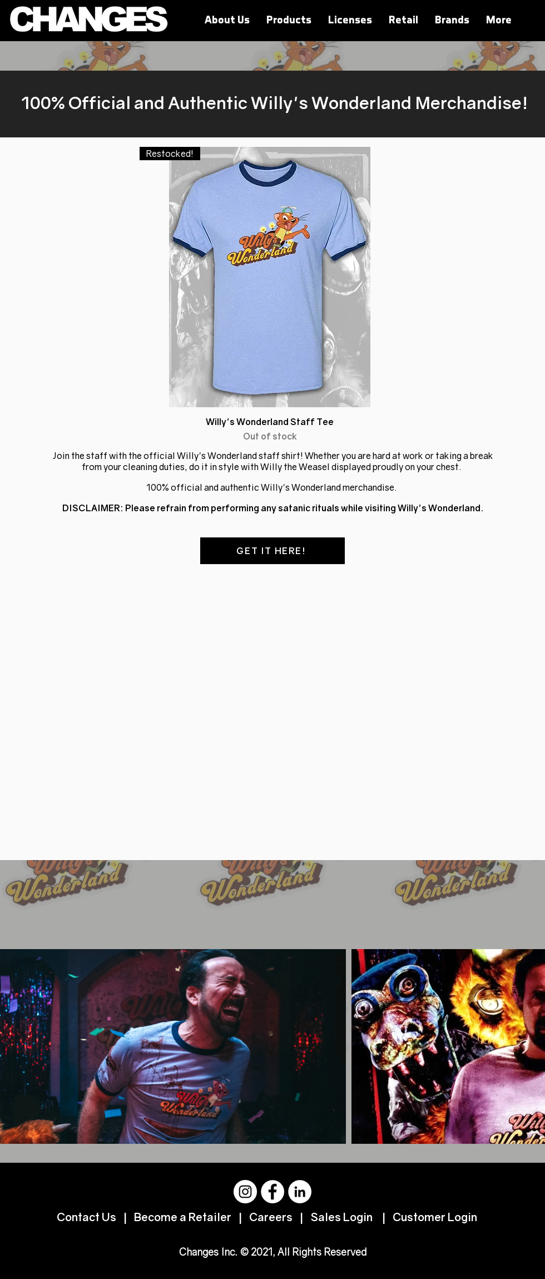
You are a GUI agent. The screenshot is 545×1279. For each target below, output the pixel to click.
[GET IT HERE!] (272, 550)
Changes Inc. (208, 1252)
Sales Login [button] (340, 1216)
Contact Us (87, 1216)
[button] (403, 19)
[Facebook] (272, 1191)
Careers (271, 1216)
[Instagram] (245, 1191)
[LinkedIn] (299, 1191)
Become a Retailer (184, 1216)
